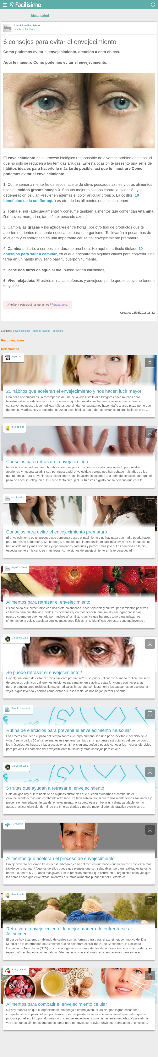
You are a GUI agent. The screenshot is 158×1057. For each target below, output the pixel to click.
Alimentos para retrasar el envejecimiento (48, 602)
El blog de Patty (19, 969)
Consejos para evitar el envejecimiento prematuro (56, 532)
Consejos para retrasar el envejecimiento (47, 461)
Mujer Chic (16, 356)
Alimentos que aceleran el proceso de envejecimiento (60, 858)
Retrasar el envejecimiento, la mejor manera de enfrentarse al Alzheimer (69, 931)
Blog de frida (17, 427)
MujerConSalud (19, 567)
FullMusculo (17, 823)
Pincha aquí (59, 304)
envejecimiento (21, 331)
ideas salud (40, 15)
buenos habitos (41, 331)
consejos (58, 331)
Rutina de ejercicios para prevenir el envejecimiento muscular (68, 730)
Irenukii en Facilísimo (27, 25)
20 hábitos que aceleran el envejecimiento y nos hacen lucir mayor (73, 391)
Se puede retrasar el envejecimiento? (44, 672)
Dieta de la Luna (19, 637)
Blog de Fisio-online (21, 708)
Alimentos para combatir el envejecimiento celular (56, 1004)
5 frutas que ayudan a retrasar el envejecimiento (55, 788)
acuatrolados (17, 497)
